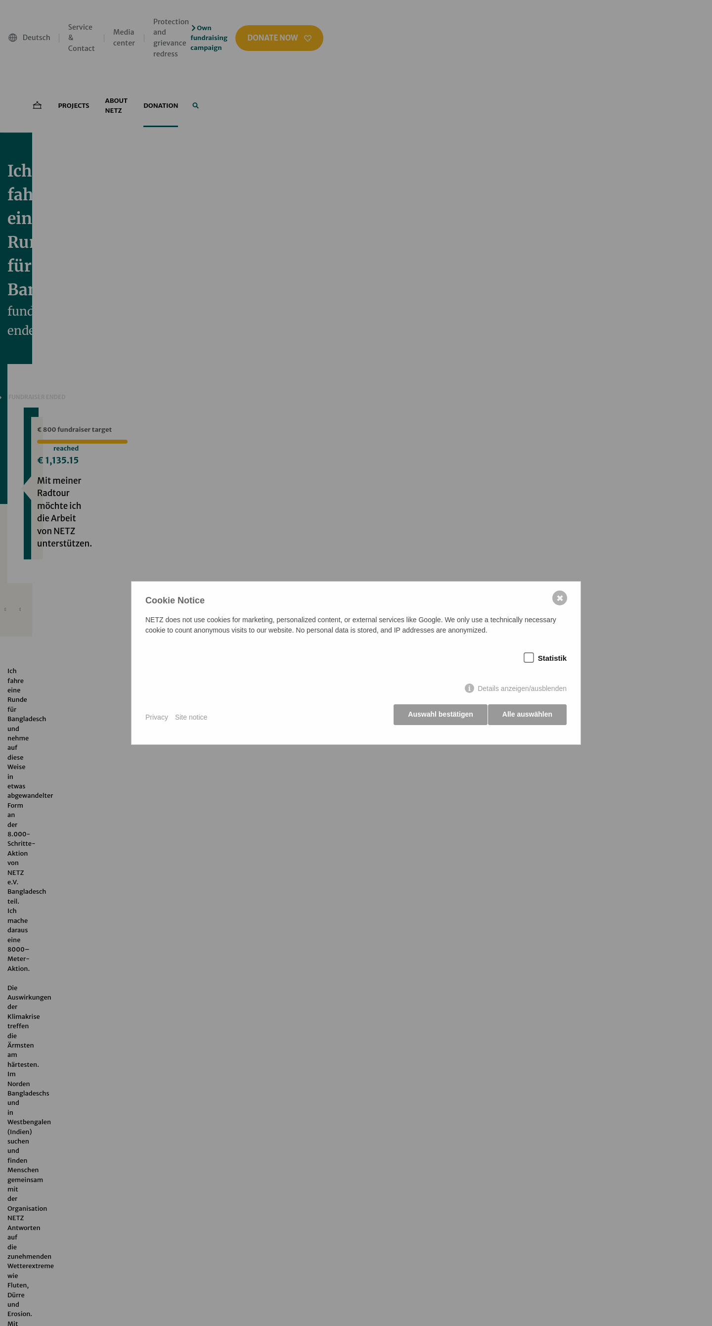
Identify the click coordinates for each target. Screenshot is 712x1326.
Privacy (156, 717)
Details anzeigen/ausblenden (522, 691)
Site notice (191, 717)
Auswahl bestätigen (437, 717)
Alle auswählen (527, 717)
